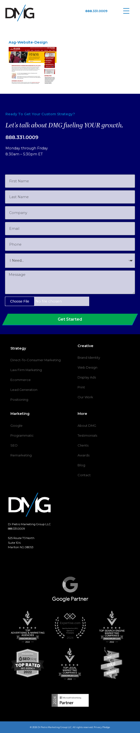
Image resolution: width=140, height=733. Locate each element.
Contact (84, 475)
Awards (83, 455)
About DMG (87, 425)
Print (81, 387)
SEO (14, 445)
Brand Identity (89, 357)
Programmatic (22, 435)
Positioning (19, 400)
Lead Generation (23, 390)
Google (16, 425)
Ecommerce (20, 380)
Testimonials (87, 435)
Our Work (85, 397)
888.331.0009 (96, 11)
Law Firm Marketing (26, 370)
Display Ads (87, 377)
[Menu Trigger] (126, 10)
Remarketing (21, 455)
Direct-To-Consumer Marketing (35, 360)
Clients (83, 445)
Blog (81, 465)
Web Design (87, 367)
